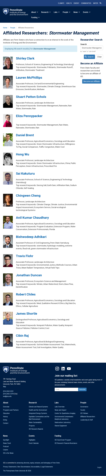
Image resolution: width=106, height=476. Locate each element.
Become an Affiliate (92, 81)
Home (5, 28)
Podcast (6, 446)
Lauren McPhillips (29, 77)
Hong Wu (22, 154)
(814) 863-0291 (8, 391)
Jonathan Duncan (29, 275)
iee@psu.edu (7, 396)
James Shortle (26, 313)
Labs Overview (59, 407)
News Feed (7, 443)
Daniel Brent (25, 135)
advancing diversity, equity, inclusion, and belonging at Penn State (38, 463)
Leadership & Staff (86, 420)
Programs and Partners (11, 410)
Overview (6, 407)
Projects (32, 426)
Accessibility (35, 467)
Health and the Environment (38, 410)
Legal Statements (47, 467)
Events (86, 12)
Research (46, 12)
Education (6, 413)
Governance (84, 407)
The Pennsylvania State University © (17, 471)
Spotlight (6, 440)
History (5, 417)
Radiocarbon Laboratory (63, 422)
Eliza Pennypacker (29, 116)
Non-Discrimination (24, 467)
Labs (57, 12)
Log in (99, 467)
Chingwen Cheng (28, 195)
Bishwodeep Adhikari (31, 237)
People (66, 12)
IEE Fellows (84, 413)
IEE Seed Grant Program (63, 440)
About (34, 12)
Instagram (57, 368)
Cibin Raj (22, 335)
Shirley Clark (25, 58)
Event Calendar (34, 443)
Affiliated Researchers (87, 417)
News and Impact (60, 410)
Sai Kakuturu (25, 173)
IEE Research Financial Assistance (66, 443)
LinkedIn (63, 368)
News (76, 12)
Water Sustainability (35, 422)
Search (83, 44)
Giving (5, 420)
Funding (35, 17)
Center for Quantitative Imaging (65, 413)
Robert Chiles (26, 294)
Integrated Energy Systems (38, 413)
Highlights (32, 440)
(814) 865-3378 (8, 394)
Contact (5, 423)
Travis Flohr (24, 256)
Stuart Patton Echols (31, 97)
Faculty (82, 410)
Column (5, 450)
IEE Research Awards (36, 429)
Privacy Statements (9, 467)
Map (4, 387)
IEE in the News (8, 453)
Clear (99, 57)
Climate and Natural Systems (38, 407)
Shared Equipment (61, 426)
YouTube (69, 368)
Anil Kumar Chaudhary (32, 217)
